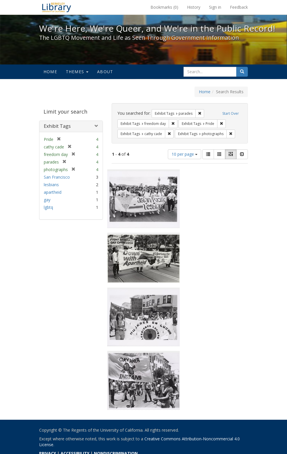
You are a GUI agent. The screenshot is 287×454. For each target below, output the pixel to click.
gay (47, 199)
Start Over (230, 113)
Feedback (239, 7)
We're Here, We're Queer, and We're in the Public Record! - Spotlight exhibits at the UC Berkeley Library (56, 7)
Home (50, 71)
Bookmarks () (164, 7)
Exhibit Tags (57, 126)
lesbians (51, 184)
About (105, 71)
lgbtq (48, 207)
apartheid (52, 192)
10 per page (184, 154)
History (193, 7)
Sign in (215, 7)
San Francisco (57, 177)
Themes (77, 71)
